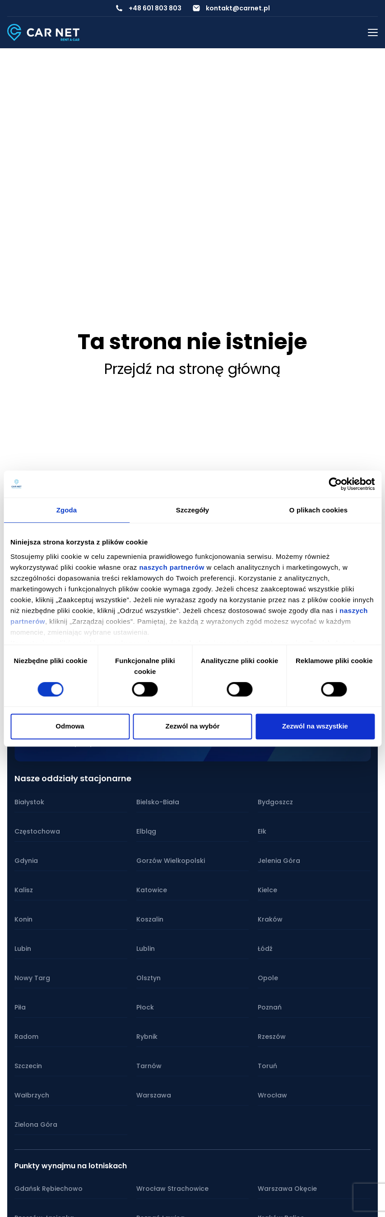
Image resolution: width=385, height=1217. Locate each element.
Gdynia (26, 860)
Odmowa (70, 726)
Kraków (270, 919)
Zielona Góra (35, 1124)
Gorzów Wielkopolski (170, 860)
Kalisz (23, 889)
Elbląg (146, 831)
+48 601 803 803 (155, 8)
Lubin (22, 948)
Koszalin (149, 919)
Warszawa (153, 1095)
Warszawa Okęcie (287, 1188)
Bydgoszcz (275, 802)
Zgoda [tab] (66, 510)
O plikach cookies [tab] (318, 510)
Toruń (267, 1065)
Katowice (151, 889)
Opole (268, 977)
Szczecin (28, 1065)
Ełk (262, 831)
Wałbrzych (31, 1095)
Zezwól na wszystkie (315, 726)
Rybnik (147, 1036)
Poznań (270, 1007)
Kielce (267, 889)
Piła (20, 1007)
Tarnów (149, 1065)
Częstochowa (37, 831)
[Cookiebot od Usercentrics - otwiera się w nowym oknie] (335, 484)
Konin (23, 919)
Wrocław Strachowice (172, 1188)
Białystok (29, 802)
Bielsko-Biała (157, 802)
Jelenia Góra (279, 860)
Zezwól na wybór (192, 726)
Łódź (265, 948)
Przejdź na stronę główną (192, 369)
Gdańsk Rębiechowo (48, 1188)
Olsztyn (148, 977)
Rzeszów (272, 1036)
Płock (145, 1007)
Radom (26, 1036)
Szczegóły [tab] (192, 510)
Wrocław (272, 1095)
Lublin (145, 948)
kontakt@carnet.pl (238, 8)
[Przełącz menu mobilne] (373, 32)
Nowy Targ (32, 977)
